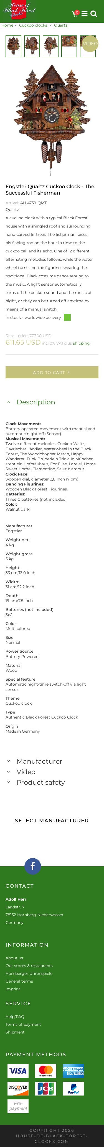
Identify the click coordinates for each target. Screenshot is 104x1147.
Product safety (41, 782)
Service (18, 1004)
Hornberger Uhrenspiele (29, 973)
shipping (81, 343)
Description (36, 402)
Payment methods (36, 1055)
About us (14, 957)
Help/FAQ (15, 1016)
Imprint (13, 988)
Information (27, 945)
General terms (19, 981)
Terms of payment (23, 1024)
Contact (20, 886)
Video (90, 43)
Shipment (15, 1032)
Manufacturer (39, 761)
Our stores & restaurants (29, 965)
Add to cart (52, 372)
